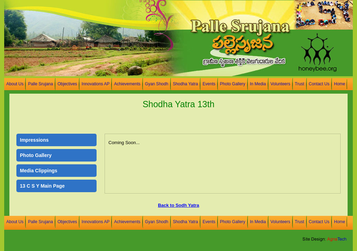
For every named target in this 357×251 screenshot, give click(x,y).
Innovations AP (95, 83)
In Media (258, 83)
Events (209, 83)
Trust (299, 83)
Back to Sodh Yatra (178, 205)
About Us (14, 83)
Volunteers (280, 83)
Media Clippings (38, 170)
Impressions (34, 140)
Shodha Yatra (185, 83)
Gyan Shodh (156, 83)
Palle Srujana (40, 83)
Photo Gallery (232, 83)
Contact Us (319, 83)
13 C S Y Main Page (42, 186)
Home (339, 83)
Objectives (67, 83)
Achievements (127, 83)
